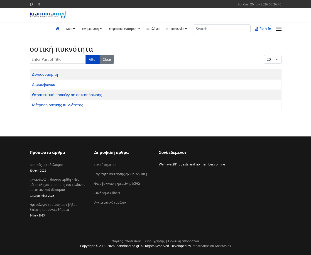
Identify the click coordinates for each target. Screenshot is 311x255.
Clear (107, 59)
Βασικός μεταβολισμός (59, 168)
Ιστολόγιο (153, 29)
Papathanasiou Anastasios (211, 246)
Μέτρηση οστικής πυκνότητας (57, 104)
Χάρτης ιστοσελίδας (126, 241)
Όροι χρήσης (155, 241)
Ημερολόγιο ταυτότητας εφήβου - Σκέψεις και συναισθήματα (59, 210)
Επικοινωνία (175, 29)
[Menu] (279, 29)
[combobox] (222, 28)
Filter (92, 59)
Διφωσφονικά (43, 84)
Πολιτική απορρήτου (183, 241)
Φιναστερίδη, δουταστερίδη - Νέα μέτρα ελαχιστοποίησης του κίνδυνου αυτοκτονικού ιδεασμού (59, 187)
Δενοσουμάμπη (45, 74)
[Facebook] (31, 4)
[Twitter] (39, 4)
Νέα (68, 29)
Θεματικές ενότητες (122, 29)
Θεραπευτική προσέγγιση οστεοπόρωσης (67, 94)
